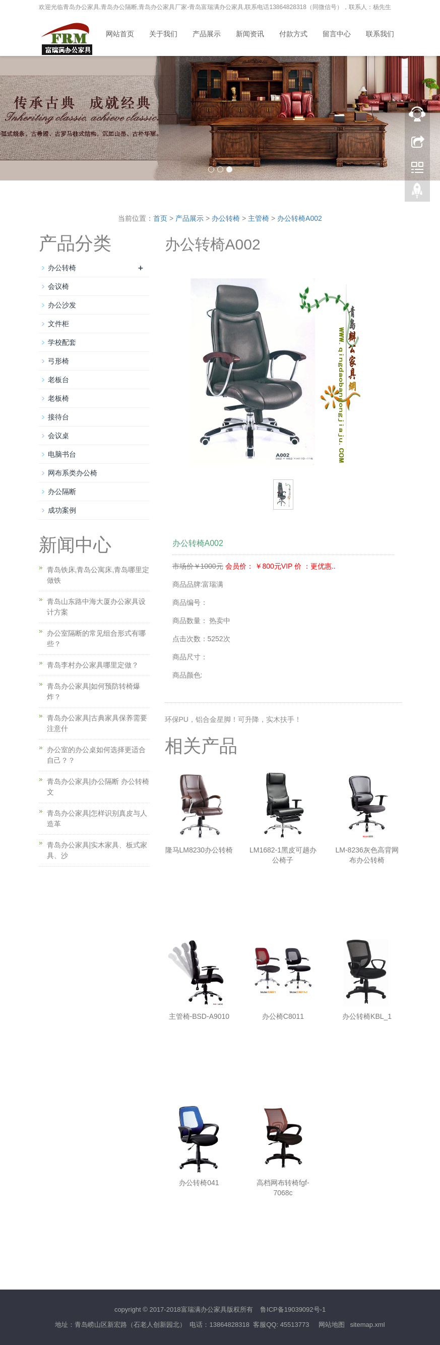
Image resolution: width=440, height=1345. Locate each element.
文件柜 (58, 324)
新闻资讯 (250, 34)
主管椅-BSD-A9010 (199, 1016)
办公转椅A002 (299, 218)
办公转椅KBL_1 (367, 1016)
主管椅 (258, 218)
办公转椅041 (199, 1183)
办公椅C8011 (283, 1016)
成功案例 (62, 510)
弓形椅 (58, 361)
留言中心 (337, 34)
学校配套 (62, 342)
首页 (160, 218)
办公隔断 (62, 491)
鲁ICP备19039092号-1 (293, 1309)
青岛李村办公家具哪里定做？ (93, 665)
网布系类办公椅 (72, 473)
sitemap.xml (367, 1324)
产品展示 (207, 34)
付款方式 (293, 34)
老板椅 (58, 398)
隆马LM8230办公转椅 (199, 850)
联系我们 (380, 34)
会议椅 (58, 286)
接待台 (58, 417)
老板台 (58, 380)
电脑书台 (62, 454)
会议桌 (58, 436)
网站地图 (332, 1324)
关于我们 (163, 34)
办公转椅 (226, 218)
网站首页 (120, 34)
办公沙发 (62, 305)
